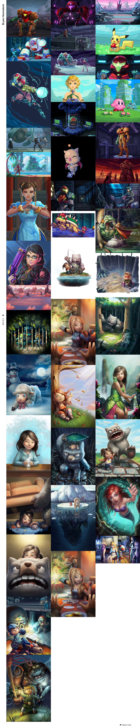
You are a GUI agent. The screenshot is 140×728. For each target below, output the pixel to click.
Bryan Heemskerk (3, 14)
